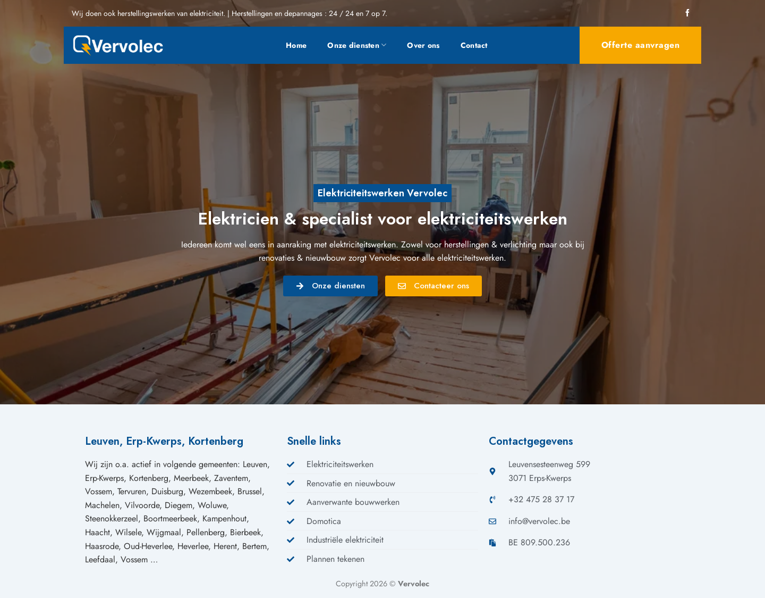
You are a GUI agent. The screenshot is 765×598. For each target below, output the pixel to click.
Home (296, 45)
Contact (474, 45)
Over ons (423, 45)
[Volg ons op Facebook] (687, 13)
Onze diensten (356, 45)
